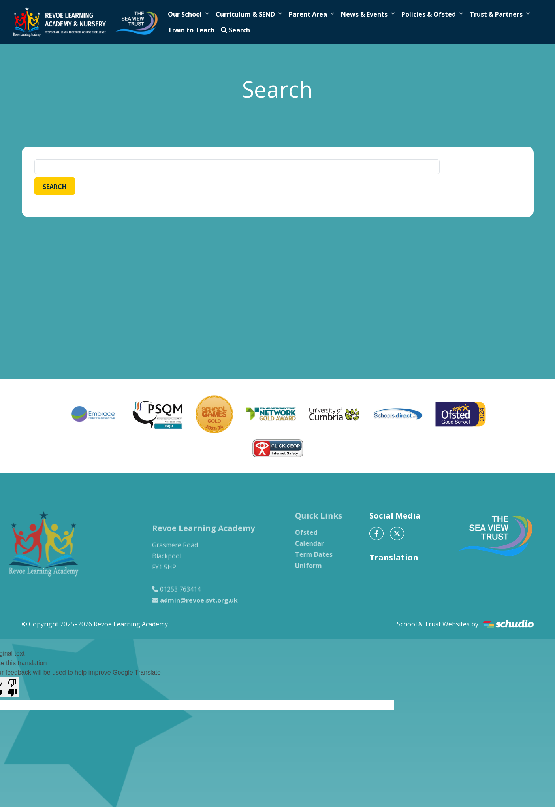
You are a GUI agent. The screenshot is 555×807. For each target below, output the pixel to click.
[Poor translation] (12, 687)
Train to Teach (191, 30)
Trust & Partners (496, 14)
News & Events (364, 14)
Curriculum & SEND (245, 14)
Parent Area (308, 14)
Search (235, 30)
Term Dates (323, 554)
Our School (185, 14)
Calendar (318, 543)
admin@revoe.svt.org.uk (199, 609)
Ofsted (315, 532)
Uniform (317, 565)
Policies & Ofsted (428, 14)
